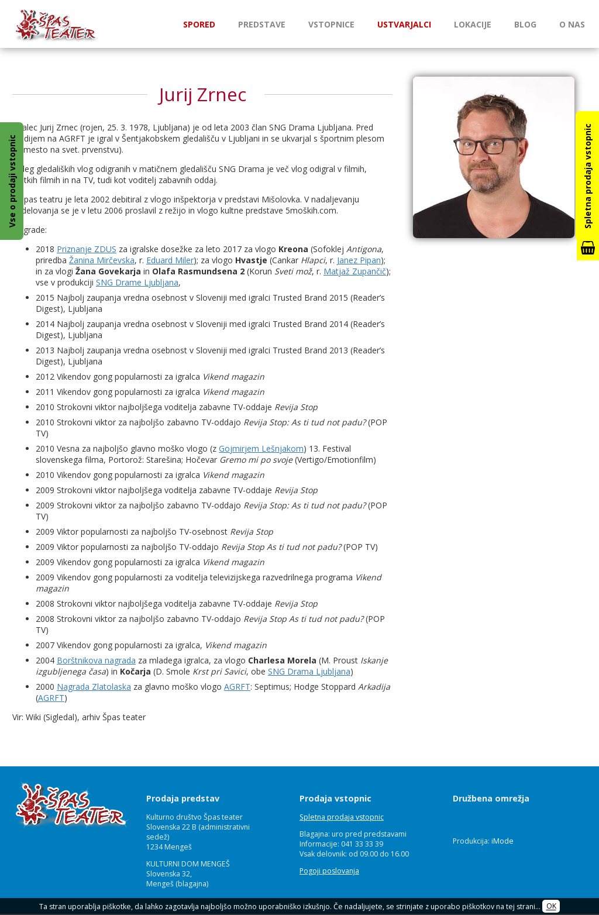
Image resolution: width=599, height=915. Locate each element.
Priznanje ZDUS (86, 248)
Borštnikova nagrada (96, 660)
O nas (572, 24)
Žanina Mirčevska (102, 260)
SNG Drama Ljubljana (309, 671)
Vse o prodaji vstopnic (12, 181)
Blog (525, 24)
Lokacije (472, 24)
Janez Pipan (359, 260)
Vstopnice (331, 24)
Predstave (261, 24)
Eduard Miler (170, 260)
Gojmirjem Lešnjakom (261, 448)
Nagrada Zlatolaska (94, 686)
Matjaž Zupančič (354, 271)
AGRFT (237, 686)
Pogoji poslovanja (329, 871)
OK (551, 906)
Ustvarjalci (404, 24)
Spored (199, 24)
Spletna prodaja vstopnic (342, 817)
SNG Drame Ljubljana (137, 282)
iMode (502, 841)
